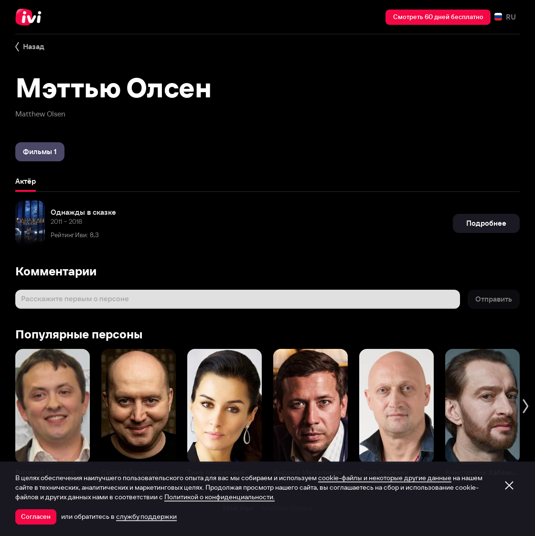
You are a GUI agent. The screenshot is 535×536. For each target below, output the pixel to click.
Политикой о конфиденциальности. (219, 497)
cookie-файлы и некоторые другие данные (384, 478)
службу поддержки (146, 516)
